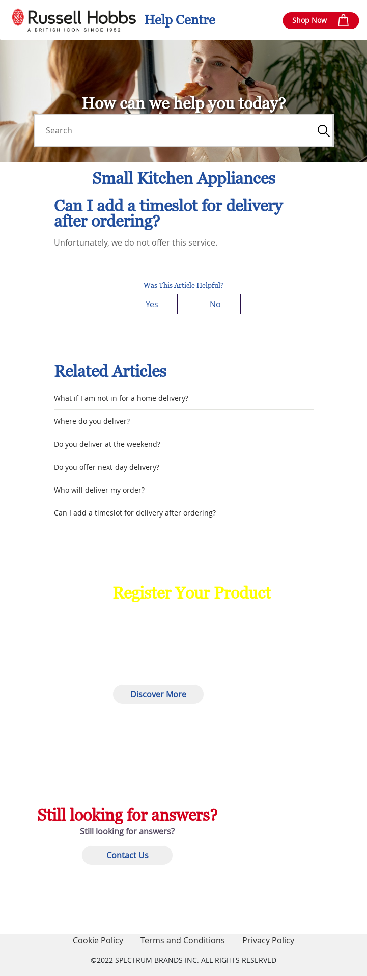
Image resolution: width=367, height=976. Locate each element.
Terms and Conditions (182, 940)
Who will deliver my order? (99, 490)
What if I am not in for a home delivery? (121, 398)
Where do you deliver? (92, 421)
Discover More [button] (158, 694)
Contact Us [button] (127, 855)
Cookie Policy (98, 940)
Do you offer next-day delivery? (106, 467)
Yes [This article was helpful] (152, 304)
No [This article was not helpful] (215, 304)
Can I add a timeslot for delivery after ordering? (135, 513)
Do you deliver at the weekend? (107, 444)
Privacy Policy (268, 940)
